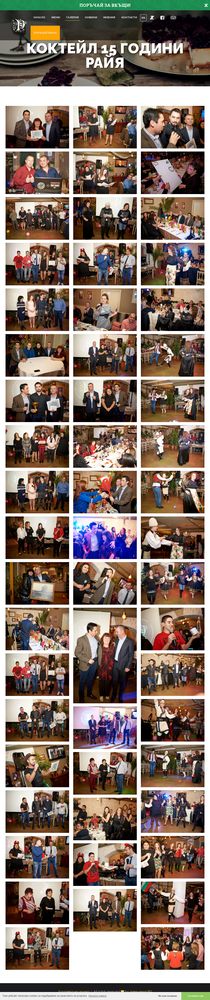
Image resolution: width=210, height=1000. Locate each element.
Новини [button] (91, 17)
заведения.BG (141, 991)
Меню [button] (55, 17)
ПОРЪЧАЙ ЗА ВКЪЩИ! (105, 5)
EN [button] (143, 17)
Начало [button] (39, 17)
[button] (152, 17)
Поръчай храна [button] (45, 32)
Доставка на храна (73, 991)
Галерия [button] (72, 17)
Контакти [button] (129, 17)
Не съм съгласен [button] (167, 996)
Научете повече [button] (98, 995)
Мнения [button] (109, 17)
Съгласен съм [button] (195, 996)
